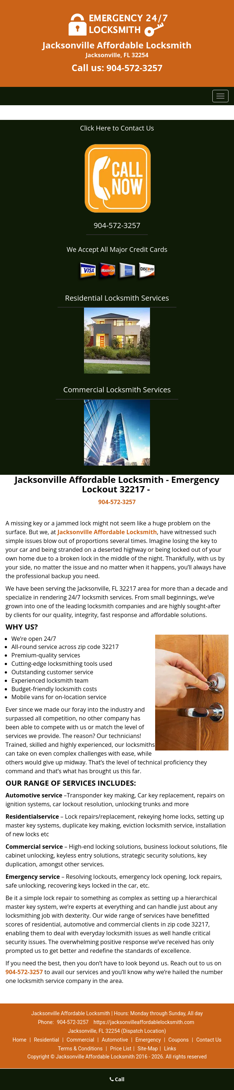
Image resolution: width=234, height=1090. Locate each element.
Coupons (178, 1040)
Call (117, 1079)
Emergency (148, 1040)
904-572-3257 (134, 68)
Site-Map (148, 1049)
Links (170, 1049)
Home (19, 1040)
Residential (46, 1040)
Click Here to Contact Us (117, 128)
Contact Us (209, 1040)
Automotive (115, 1040)
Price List (120, 1049)
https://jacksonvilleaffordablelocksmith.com (144, 1022)
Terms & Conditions (80, 1049)
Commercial (80, 1040)
